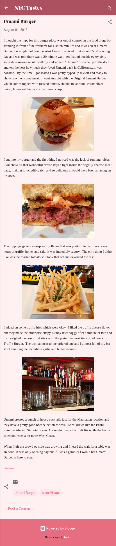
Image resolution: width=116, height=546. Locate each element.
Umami (9, 468)
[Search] (109, 9)
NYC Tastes (28, 7)
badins (68, 537)
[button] (109, 22)
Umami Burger (25, 493)
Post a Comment (21, 509)
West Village (50, 493)
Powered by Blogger (58, 528)
